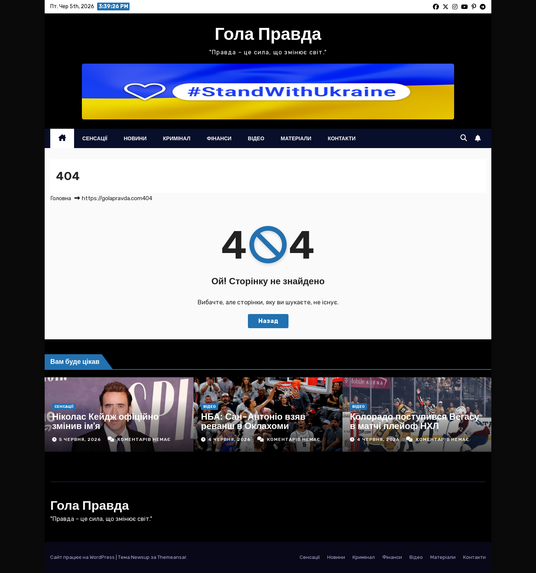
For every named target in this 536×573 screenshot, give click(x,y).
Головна (60, 198)
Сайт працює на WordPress (83, 557)
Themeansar (171, 557)
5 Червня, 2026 (80, 439)
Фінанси (219, 138)
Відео (256, 138)
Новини (135, 138)
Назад (268, 320)
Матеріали (296, 138)
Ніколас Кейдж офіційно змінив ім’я (105, 421)
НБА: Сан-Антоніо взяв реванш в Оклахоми (253, 421)
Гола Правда (268, 33)
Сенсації (94, 138)
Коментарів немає (143, 439)
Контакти (341, 138)
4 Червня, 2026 (230, 439)
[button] (463, 138)
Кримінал (177, 138)
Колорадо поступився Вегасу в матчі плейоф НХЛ (414, 421)
